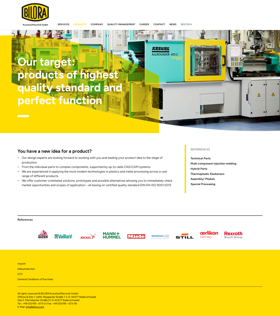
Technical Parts (201, 158)
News (172, 24)
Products (80, 24)
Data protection (26, 268)
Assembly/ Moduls (203, 179)
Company (97, 24)
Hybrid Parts (199, 168)
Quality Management (121, 24)
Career (144, 24)
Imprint (22, 263)
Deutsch (186, 24)
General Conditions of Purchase (35, 279)
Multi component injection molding (213, 163)
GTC (20, 274)
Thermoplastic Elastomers (207, 174)
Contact (159, 24)
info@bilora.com (35, 306)
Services (63, 24)
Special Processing (203, 184)
